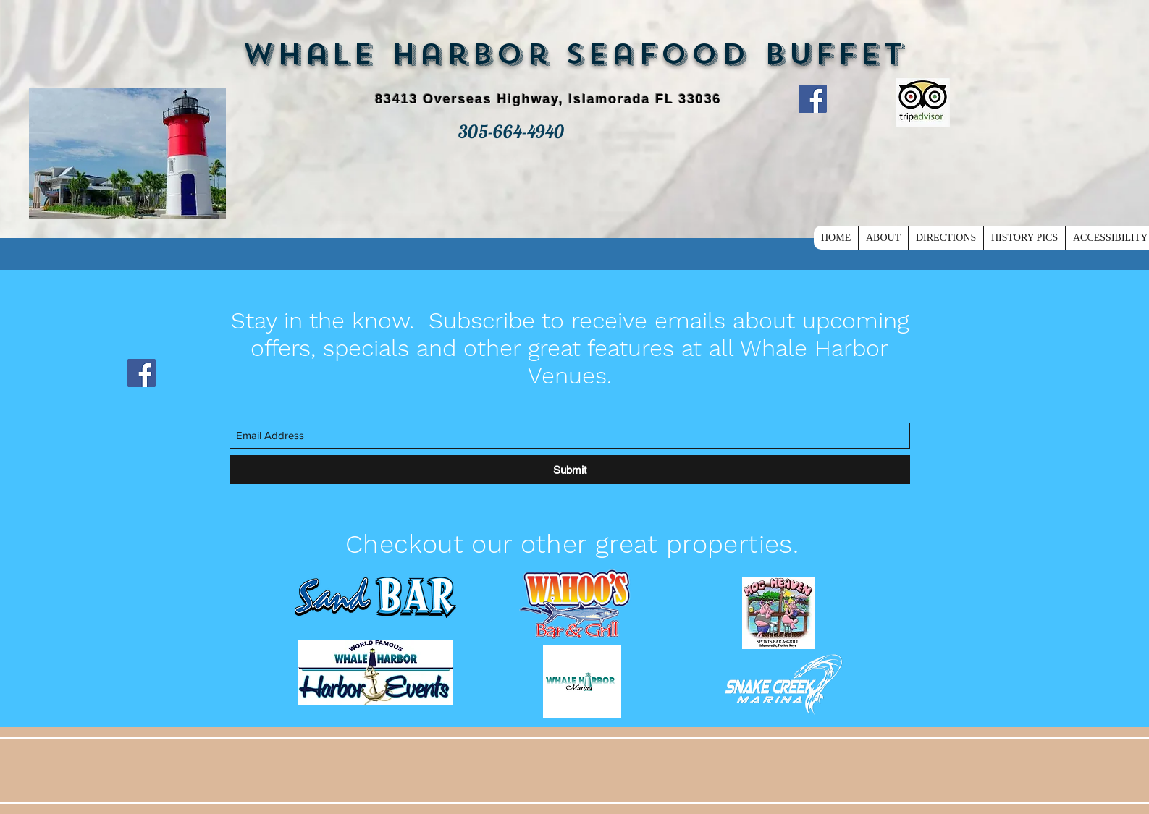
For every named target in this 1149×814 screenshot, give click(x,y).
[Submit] (570, 469)
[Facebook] (813, 99)
